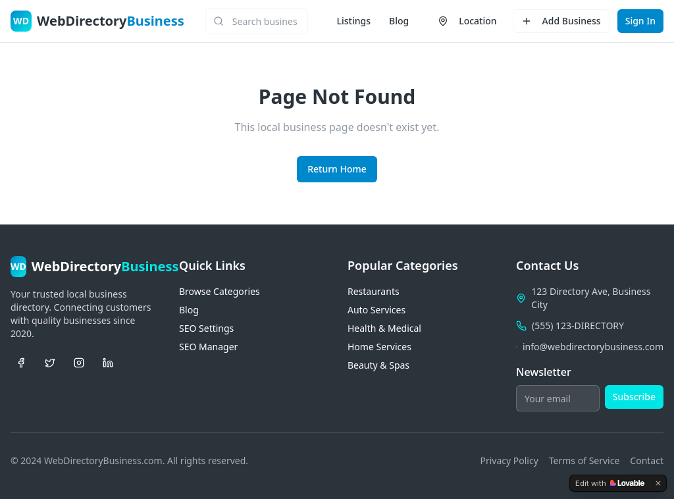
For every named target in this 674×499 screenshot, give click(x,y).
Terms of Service (584, 460)
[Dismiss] (658, 483)
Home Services (379, 346)
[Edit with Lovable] (610, 483)
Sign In (640, 20)
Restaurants (374, 291)
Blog (399, 20)
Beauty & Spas (378, 365)
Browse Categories (219, 291)
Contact (646, 460)
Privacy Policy (509, 460)
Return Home (337, 169)
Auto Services (376, 309)
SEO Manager (208, 346)
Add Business (561, 20)
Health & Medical (384, 328)
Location (467, 20)
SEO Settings (206, 328)
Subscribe (634, 396)
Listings (354, 20)
